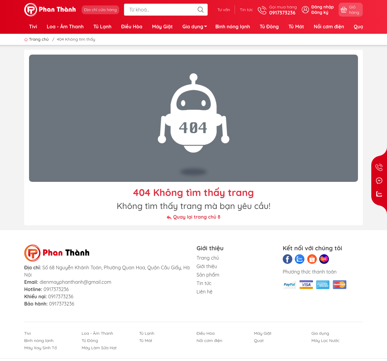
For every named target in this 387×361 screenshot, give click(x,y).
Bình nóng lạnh (232, 27)
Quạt (359, 27)
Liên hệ (205, 292)
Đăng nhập (322, 7)
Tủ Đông (269, 27)
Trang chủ (37, 39)
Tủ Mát (296, 27)
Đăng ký (319, 12)
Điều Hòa (131, 27)
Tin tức (246, 9)
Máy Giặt (162, 27)
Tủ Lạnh (102, 27)
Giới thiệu (207, 266)
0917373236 (56, 289)
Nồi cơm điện (329, 27)
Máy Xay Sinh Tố (40, 347)
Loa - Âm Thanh (65, 27)
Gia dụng (196, 27)
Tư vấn (223, 9)
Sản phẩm (208, 275)
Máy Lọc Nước (325, 340)
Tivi (33, 27)
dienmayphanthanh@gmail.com (75, 282)
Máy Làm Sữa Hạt (99, 347)
